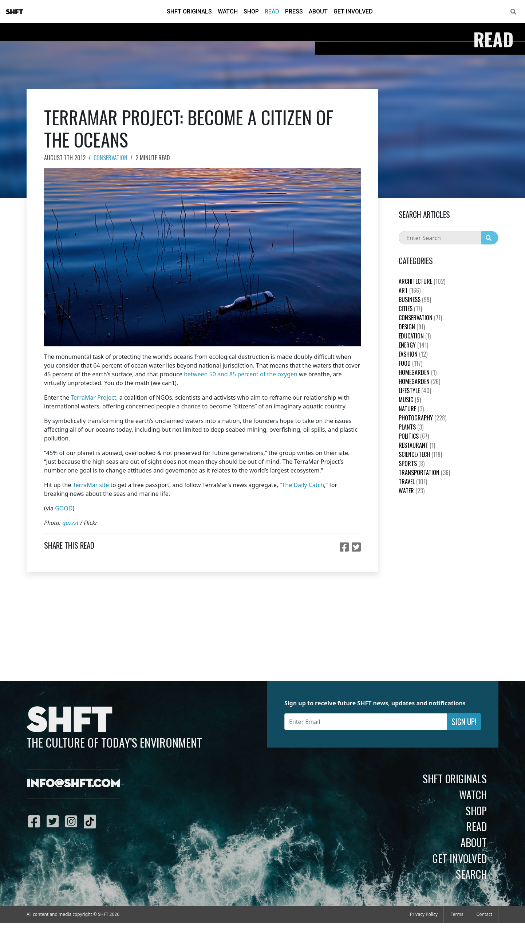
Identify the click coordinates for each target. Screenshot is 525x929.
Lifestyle (415, 390)
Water (412, 490)
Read (272, 11)
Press (294, 11)
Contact (484, 914)
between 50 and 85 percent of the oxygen (240, 374)
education (415, 336)
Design (412, 326)
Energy (413, 345)
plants (411, 427)
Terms (457, 914)
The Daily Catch (303, 485)
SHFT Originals (189, 11)
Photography (422, 417)
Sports (412, 463)
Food (410, 363)
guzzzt (70, 523)
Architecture (422, 281)
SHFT (14, 12)
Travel (413, 481)
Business (415, 299)
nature (411, 408)
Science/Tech (420, 454)
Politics (414, 436)
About (318, 11)
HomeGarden (418, 372)
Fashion (413, 354)
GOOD (63, 508)
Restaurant (417, 445)
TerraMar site (91, 485)
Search (471, 874)
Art (410, 290)
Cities (410, 308)
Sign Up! (463, 721)
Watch (228, 11)
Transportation (424, 472)
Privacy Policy (424, 914)
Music (410, 399)
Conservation (110, 157)
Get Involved (353, 11)
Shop (251, 11)
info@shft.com (73, 784)
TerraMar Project (93, 397)
